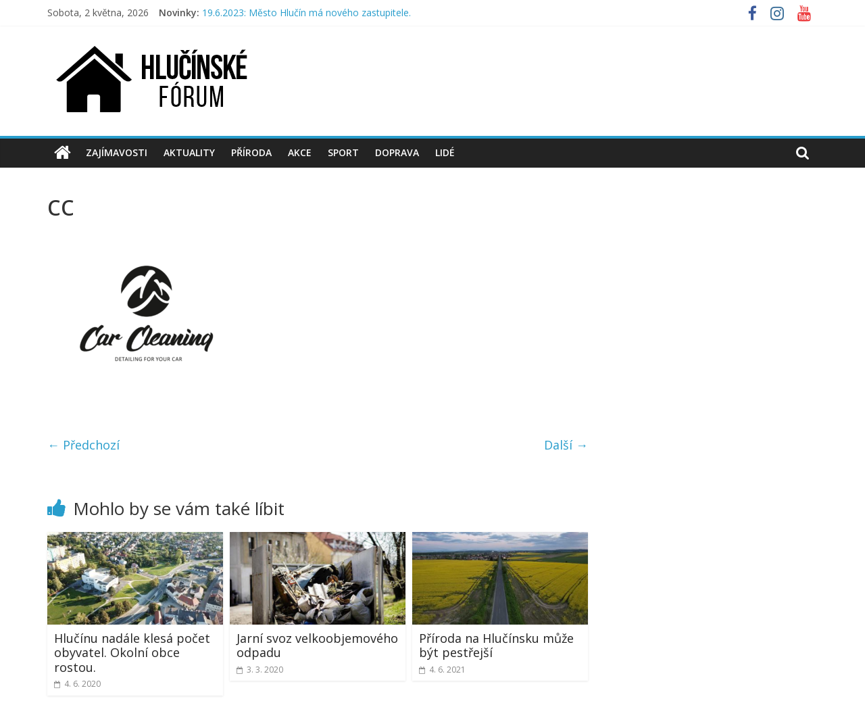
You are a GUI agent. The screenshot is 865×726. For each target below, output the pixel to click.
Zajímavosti (116, 152)
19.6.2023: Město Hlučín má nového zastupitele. (306, 12)
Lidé (445, 152)
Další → (566, 445)
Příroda (251, 152)
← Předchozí (83, 445)
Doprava (397, 152)
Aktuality (189, 152)
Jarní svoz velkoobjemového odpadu (317, 645)
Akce (300, 152)
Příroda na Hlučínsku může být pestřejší (496, 645)
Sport (343, 152)
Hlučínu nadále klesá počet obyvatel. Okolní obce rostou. (132, 652)
